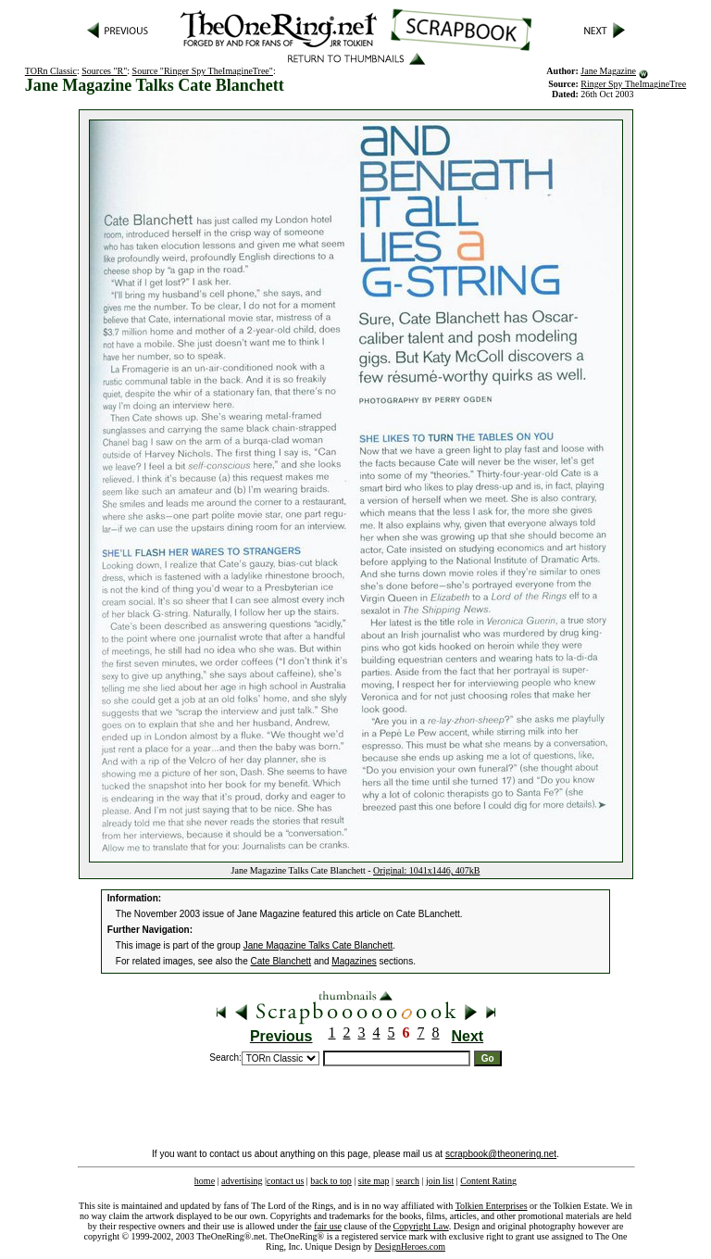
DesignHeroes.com (410, 1246)
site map (374, 1181)
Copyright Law (421, 1226)
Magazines (353, 961)
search (407, 1181)
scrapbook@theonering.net (500, 1154)
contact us (285, 1181)
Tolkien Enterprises (491, 1206)
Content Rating (488, 1181)
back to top (330, 1181)
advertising (241, 1181)
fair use (328, 1226)
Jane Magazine (608, 71)
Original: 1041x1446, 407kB (426, 870)
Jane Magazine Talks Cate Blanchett (318, 945)
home (204, 1181)
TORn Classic (51, 71)
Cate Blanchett (281, 961)
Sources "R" (104, 71)
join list (440, 1181)
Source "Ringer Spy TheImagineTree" (202, 71)
